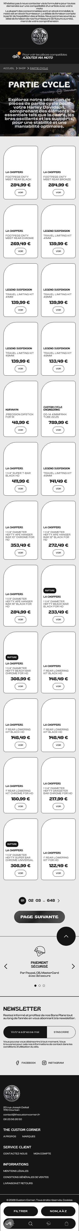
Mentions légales (15, 1171)
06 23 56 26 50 (12, 1119)
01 (22, 900)
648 (51, 901)
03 (38, 901)
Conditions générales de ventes (26, 1177)
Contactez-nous (15, 1153)
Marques (28, 1136)
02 (30, 901)
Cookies (67, 1200)
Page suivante (39, 917)
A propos (9, 1136)
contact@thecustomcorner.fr (21, 1114)
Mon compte (42, 1153)
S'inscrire (61, 1032)
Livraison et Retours (18, 1183)
